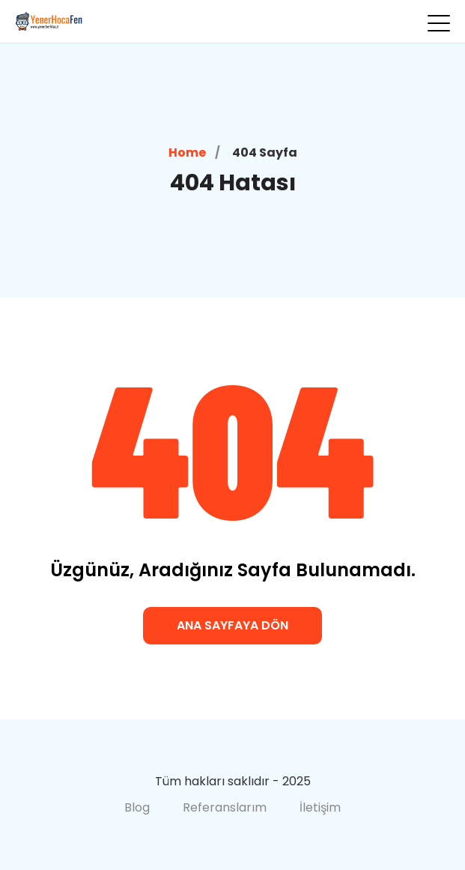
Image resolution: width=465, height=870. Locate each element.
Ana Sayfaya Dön (232, 625)
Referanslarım (225, 807)
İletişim (320, 807)
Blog (137, 807)
